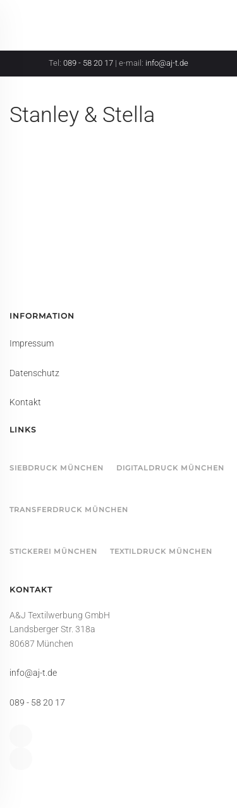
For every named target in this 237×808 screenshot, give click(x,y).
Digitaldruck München (170, 467)
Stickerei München (53, 551)
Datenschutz (34, 373)
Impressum (31, 343)
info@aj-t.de (166, 63)
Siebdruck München (56, 467)
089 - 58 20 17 (88, 63)
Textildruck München (161, 551)
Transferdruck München (68, 509)
